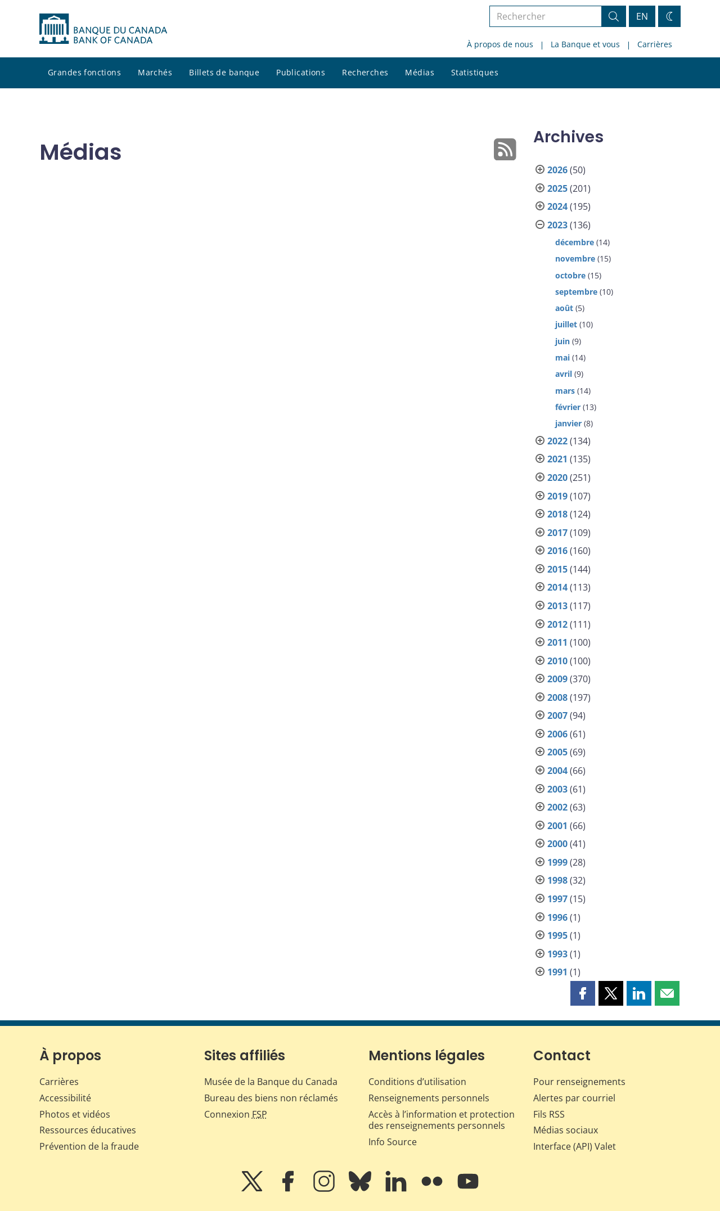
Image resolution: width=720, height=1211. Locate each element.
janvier (568, 423)
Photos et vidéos (74, 1114)
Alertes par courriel (574, 1098)
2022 (557, 441)
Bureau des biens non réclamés (271, 1098)
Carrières (654, 44)
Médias (419, 72)
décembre (574, 242)
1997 (557, 899)
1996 (557, 917)
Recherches (365, 72)
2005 (557, 752)
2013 (557, 606)
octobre (570, 275)
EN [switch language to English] (642, 16)
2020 (557, 477)
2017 (557, 532)
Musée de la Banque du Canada (271, 1081)
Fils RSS (549, 1114)
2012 (557, 624)
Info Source (392, 1142)
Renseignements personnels (428, 1098)
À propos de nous (500, 44)
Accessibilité (65, 1098)
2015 (557, 569)
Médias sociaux (565, 1130)
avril (563, 373)
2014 (557, 587)
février (567, 407)
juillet (566, 324)
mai (562, 357)
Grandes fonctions (84, 72)
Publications (300, 72)
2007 (557, 715)
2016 (557, 550)
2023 (557, 225)
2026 (557, 170)
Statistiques (474, 72)
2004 (557, 770)
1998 (557, 880)
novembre (575, 258)
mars (565, 390)
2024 (557, 206)
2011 (557, 642)
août (564, 308)
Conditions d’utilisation (417, 1081)
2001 (557, 826)
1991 (557, 972)
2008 (557, 697)
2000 (557, 844)
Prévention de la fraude (89, 1146)
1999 (557, 862)
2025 (557, 188)
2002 (557, 807)
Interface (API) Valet (574, 1146)
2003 (557, 789)
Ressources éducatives (87, 1130)
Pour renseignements (579, 1081)
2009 (557, 679)
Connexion (235, 1114)
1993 (557, 954)
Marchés (155, 72)
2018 (557, 514)
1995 (557, 935)
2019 (557, 496)
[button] (582, 993)
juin (562, 341)
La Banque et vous (585, 44)
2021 (557, 459)
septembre (576, 291)
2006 (557, 734)
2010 (557, 661)
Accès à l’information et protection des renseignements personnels (441, 1120)
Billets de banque (224, 72)
